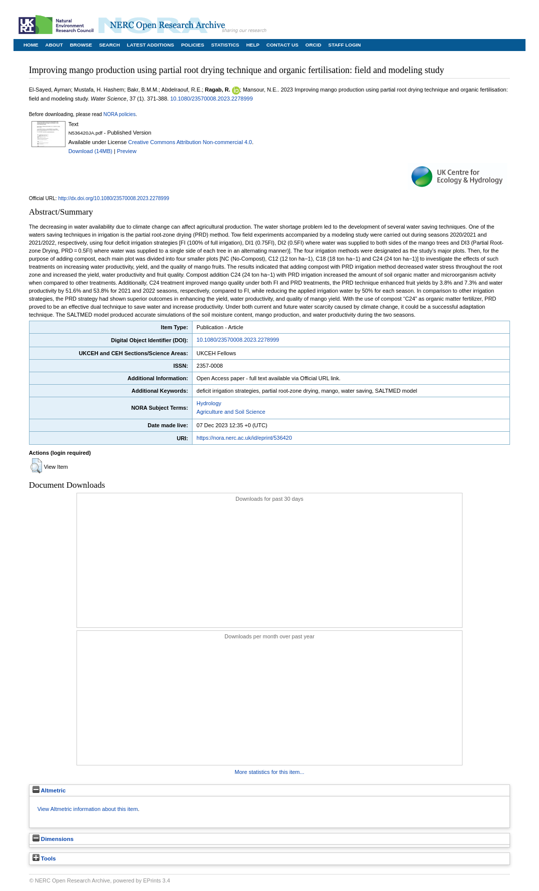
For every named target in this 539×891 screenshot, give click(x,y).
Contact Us (282, 45)
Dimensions (53, 839)
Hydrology (209, 403)
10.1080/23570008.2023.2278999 (211, 99)
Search (109, 45)
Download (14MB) (90, 151)
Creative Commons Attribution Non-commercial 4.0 (190, 142)
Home (31, 45)
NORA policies (120, 114)
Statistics (225, 45)
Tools (44, 858)
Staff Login (344, 45)
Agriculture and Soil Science (231, 412)
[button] (36, 465)
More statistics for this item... (269, 772)
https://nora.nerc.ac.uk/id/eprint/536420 (244, 438)
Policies (192, 45)
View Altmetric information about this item (88, 809)
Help (252, 45)
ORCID (314, 45)
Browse (81, 45)
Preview (126, 151)
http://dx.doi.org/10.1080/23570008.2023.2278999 (113, 198)
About (54, 45)
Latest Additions (150, 45)
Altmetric (49, 790)
